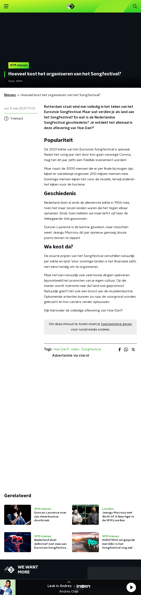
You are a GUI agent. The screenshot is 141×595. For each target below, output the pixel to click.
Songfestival (91, 349)
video (75, 349)
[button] (131, 587)
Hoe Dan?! (61, 349)
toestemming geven (116, 324)
